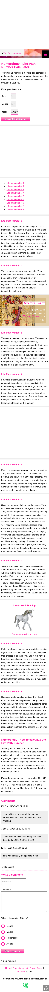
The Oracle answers (12, 53)
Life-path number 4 (15, 193)
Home (8, 968)
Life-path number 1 (15, 183)
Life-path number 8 (15, 206)
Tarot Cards (31, 316)
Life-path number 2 (15, 186)
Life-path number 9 (15, 209)
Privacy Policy (36, 968)
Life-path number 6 (15, 200)
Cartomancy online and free (24, 634)
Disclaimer (21, 971)
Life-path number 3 (15, 190)
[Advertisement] (24, 151)
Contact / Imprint (20, 968)
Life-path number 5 (15, 196)
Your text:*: (6, 890)
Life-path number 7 (15, 203)
